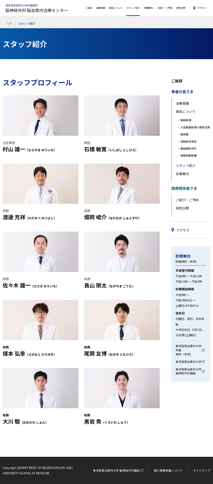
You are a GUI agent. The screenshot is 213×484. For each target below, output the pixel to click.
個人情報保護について (168, 470)
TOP (9, 23)
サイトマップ (201, 470)
